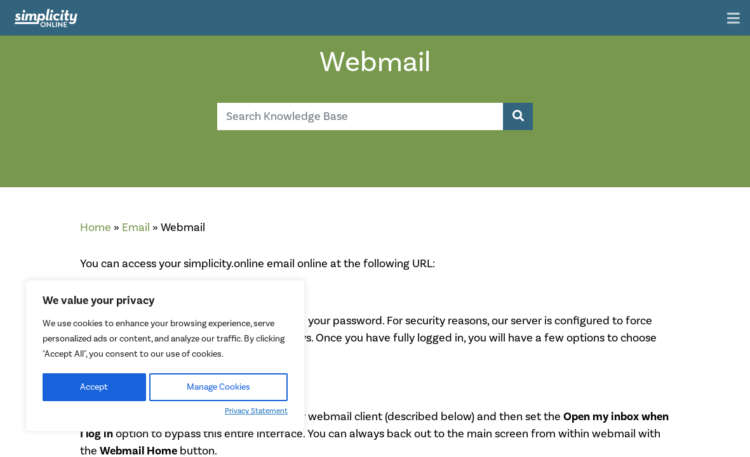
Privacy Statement (256, 411)
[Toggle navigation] (733, 19)
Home (95, 227)
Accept (94, 387)
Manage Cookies (218, 387)
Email (136, 227)
